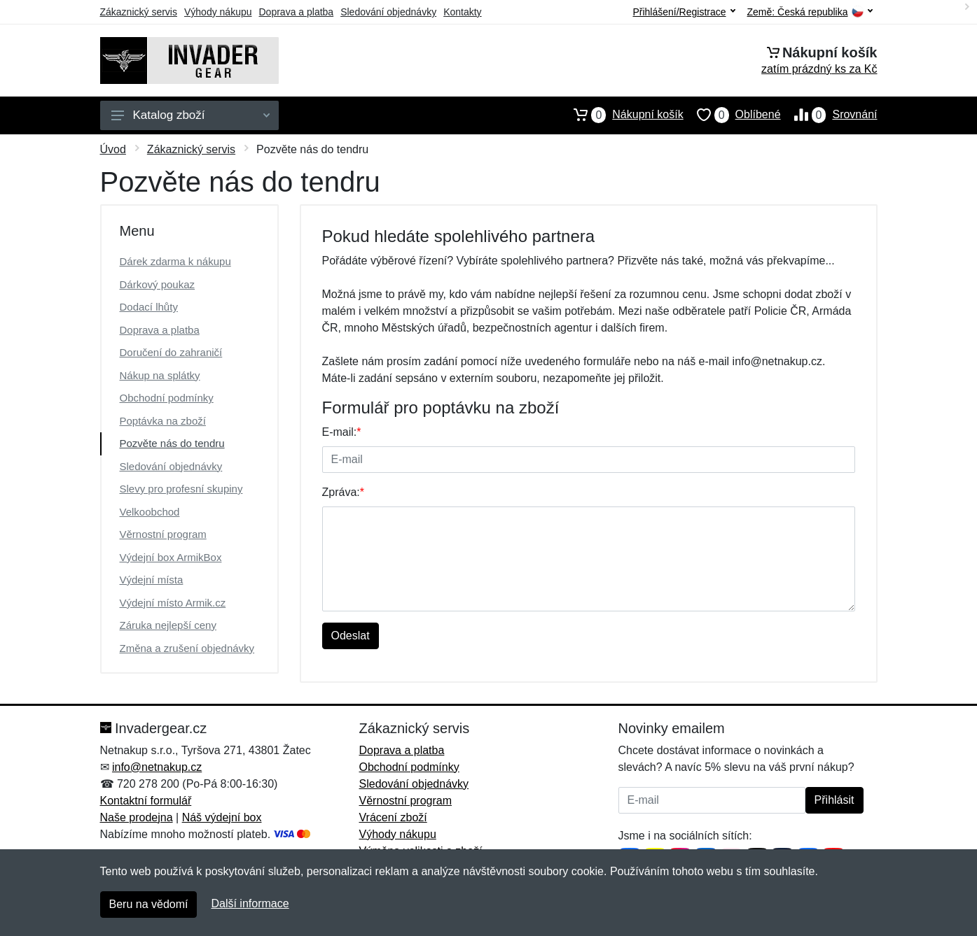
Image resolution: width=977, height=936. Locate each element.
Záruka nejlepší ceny (168, 625)
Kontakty (462, 11)
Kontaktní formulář (146, 801)
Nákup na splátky (160, 375)
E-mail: (341, 432)
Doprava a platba (296, 11)
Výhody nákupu (218, 11)
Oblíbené (732, 114)
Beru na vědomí (148, 904)
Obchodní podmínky (167, 398)
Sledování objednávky (388, 11)
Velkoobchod (150, 512)
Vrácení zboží (393, 817)
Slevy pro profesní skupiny (181, 489)
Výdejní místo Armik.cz (173, 603)
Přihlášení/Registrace (683, 12)
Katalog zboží (190, 115)
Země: (810, 12)
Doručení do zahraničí (171, 352)
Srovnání (829, 114)
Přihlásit (834, 800)
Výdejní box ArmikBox (171, 557)
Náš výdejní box (222, 817)
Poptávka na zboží (163, 421)
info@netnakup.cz (157, 767)
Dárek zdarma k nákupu (175, 261)
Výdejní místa (151, 580)
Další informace (250, 903)
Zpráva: (343, 492)
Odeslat (350, 635)
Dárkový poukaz (157, 284)
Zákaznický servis (138, 11)
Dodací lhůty (149, 307)
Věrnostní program (163, 534)
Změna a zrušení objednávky (187, 648)
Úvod (113, 149)
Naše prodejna (136, 817)
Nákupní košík (621, 114)
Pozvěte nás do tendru (172, 443)
